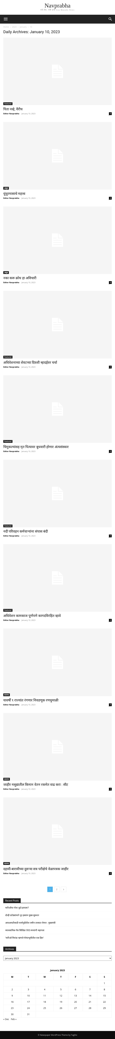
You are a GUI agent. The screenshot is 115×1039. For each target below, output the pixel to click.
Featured (8, 103)
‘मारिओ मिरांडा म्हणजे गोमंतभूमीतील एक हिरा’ (24, 938)
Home (6, 27)
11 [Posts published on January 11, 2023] (44, 995)
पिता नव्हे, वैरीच (13, 109)
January (23, 27)
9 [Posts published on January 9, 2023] (12, 995)
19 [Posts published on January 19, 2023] (61, 1001)
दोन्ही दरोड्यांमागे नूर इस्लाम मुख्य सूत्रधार (22, 915)
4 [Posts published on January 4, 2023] (44, 989)
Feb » (13, 1019)
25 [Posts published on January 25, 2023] (44, 1008)
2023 (14, 27)
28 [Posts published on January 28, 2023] (90, 1008)
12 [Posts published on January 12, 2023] (61, 995)
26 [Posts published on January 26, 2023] (61, 1008)
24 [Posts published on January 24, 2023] (28, 1008)
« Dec (6, 1019)
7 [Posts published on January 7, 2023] (90, 989)
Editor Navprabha (11, 113)
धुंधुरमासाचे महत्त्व (14, 194)
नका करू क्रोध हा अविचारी (19, 278)
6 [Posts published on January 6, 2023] (75, 989)
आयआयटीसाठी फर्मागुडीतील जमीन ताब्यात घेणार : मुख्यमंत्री (30, 922)
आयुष (6, 188)
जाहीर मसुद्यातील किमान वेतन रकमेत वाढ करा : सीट (35, 785)
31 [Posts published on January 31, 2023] (28, 1014)
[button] (5, 19)
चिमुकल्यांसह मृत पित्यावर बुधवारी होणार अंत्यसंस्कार (36, 447)
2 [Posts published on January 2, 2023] (12, 989)
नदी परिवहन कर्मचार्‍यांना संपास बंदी (25, 531)
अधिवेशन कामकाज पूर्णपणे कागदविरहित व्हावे (32, 616)
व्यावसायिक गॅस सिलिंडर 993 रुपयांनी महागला (24, 930)
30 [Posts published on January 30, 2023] (12, 1014)
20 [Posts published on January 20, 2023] (75, 1001)
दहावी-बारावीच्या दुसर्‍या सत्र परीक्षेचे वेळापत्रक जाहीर (36, 869)
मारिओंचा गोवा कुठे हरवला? (17, 907)
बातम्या (6, 695)
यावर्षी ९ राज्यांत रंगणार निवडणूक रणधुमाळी (30, 700)
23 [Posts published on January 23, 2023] (12, 1008)
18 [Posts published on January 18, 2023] (44, 1001)
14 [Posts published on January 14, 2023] (90, 995)
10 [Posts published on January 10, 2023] (28, 995)
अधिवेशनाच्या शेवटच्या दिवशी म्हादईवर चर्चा (30, 363)
